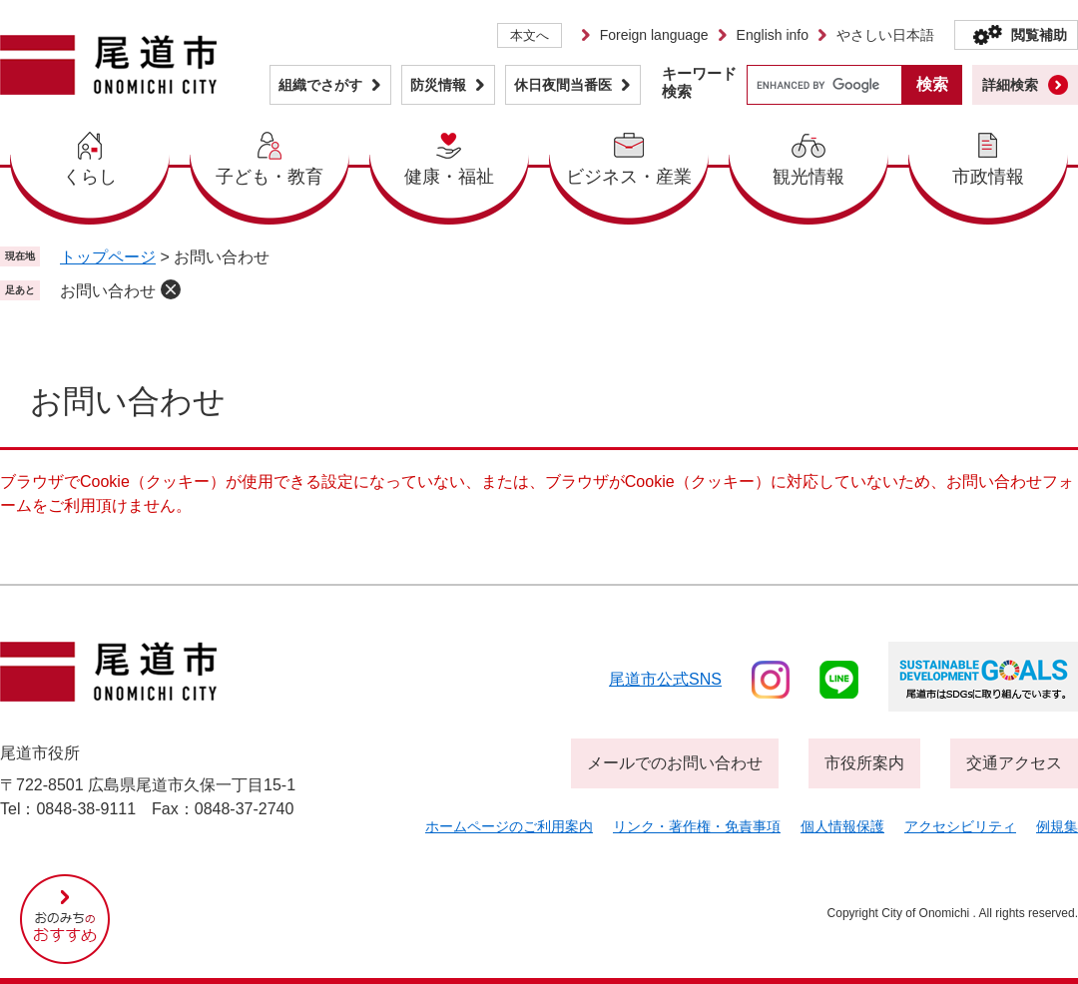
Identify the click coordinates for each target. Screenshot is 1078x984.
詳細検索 (1010, 85)
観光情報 (808, 177)
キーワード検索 (699, 82)
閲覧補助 (1039, 35)
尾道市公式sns (665, 679)
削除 (171, 289)
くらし (90, 177)
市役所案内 (864, 762)
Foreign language (654, 35)
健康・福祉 (449, 177)
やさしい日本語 (885, 35)
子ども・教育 (269, 177)
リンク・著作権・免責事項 (697, 826)
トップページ (108, 256)
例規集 (1057, 826)
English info (772, 35)
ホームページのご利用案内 (509, 826)
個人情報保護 (842, 826)
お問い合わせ (108, 290)
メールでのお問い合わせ (675, 762)
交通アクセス (1014, 762)
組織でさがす (320, 85)
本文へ (529, 35)
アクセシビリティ (960, 826)
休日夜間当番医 (563, 85)
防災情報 (438, 85)
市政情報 (988, 177)
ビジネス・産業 (629, 177)
